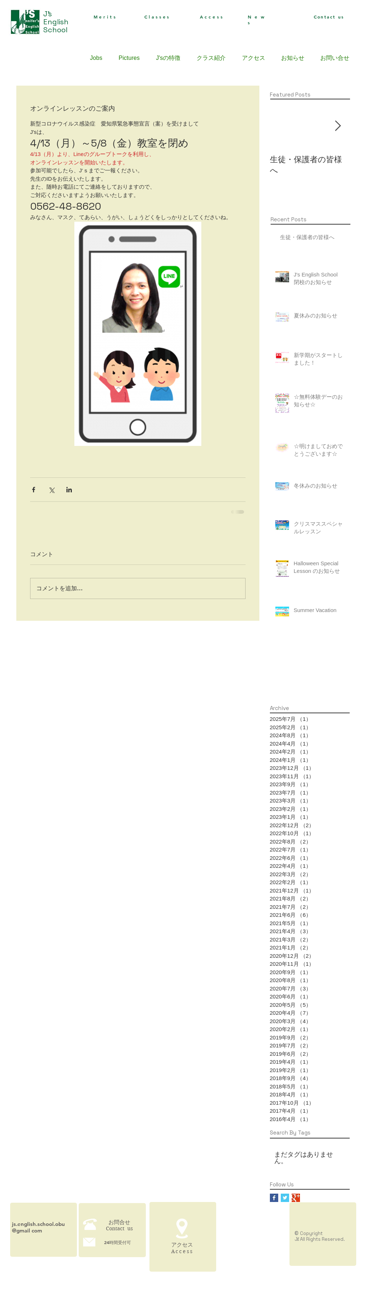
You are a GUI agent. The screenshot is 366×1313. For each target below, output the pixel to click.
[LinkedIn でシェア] (69, 489)
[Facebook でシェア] (33, 489)
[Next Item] (338, 126)
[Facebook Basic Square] (274, 1198)
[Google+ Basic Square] (296, 1198)
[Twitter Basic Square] (285, 1198)
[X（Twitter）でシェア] (51, 489)
